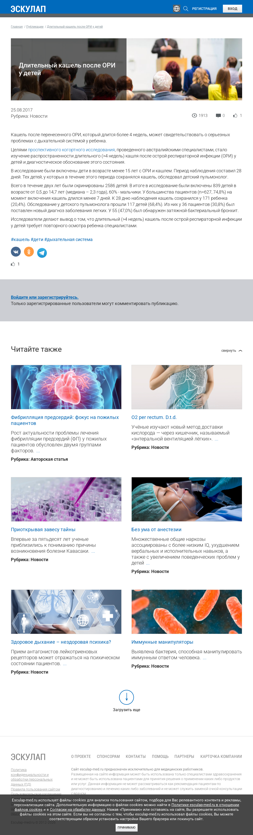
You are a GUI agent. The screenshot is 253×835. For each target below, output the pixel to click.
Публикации (122, 9)
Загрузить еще (126, 709)
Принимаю (126, 827)
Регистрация (204, 9)
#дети (37, 239)
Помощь (160, 756)
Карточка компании (221, 756)
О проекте (81, 756)
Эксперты (93, 9)
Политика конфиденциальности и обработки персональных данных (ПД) (32, 777)
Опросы (148, 9)
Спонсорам (108, 756)
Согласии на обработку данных (77, 809)
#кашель (20, 239)
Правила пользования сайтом (35, 789)
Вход (232, 9)
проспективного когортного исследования (71, 149)
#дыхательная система (68, 239)
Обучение (68, 9)
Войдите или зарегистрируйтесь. (45, 297)
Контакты (136, 756)
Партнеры (184, 756)
